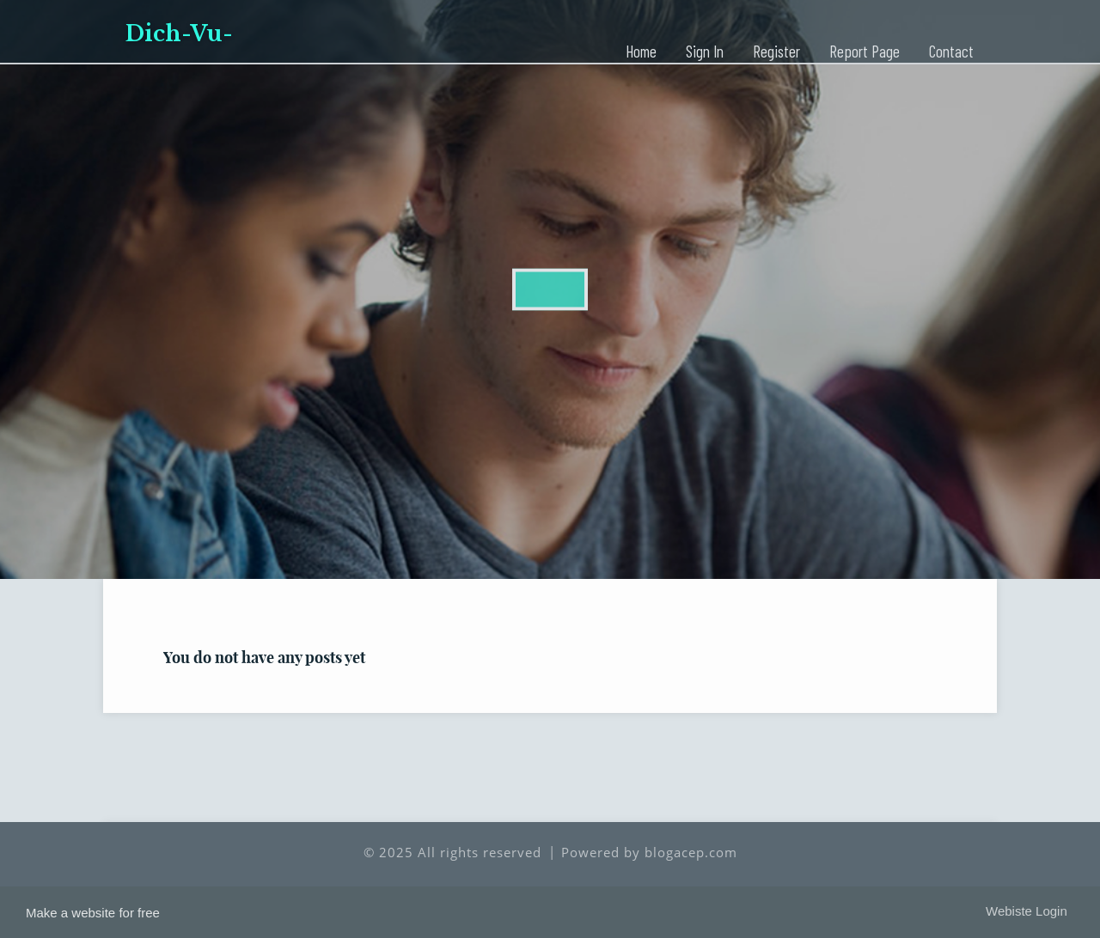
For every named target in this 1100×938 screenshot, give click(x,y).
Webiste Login (1026, 911)
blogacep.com (691, 852)
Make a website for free (93, 912)
